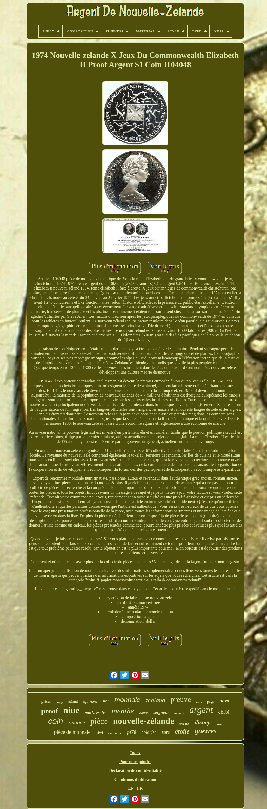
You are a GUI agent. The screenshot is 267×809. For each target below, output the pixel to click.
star (105, 701)
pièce (99, 721)
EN (131, 788)
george (59, 702)
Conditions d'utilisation (135, 779)
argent (201, 710)
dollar (143, 713)
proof (49, 711)
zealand (155, 700)
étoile (182, 731)
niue (71, 710)
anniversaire (95, 713)
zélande (76, 722)
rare (166, 732)
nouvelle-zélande (143, 721)
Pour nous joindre (135, 761)
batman (179, 713)
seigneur (161, 712)
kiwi (99, 732)
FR (139, 788)
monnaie (127, 700)
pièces (46, 702)
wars (199, 702)
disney (202, 722)
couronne (115, 733)
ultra (224, 701)
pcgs (210, 701)
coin (55, 721)
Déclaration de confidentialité (135, 770)
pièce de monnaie (72, 732)
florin (219, 724)
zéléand (184, 724)
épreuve (90, 701)
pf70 (131, 732)
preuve (180, 699)
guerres (206, 731)
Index (135, 753)
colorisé (148, 732)
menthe (123, 710)
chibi (223, 711)
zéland (73, 702)
